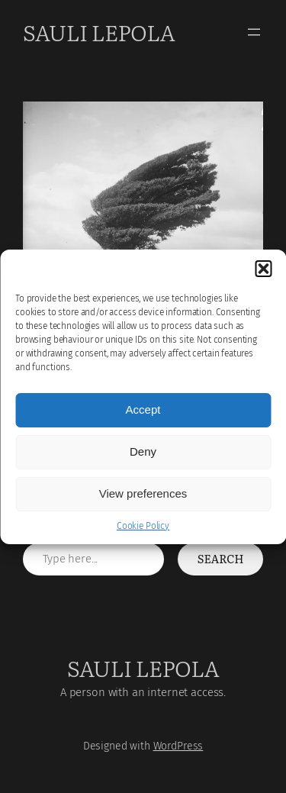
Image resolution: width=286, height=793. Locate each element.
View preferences (143, 493)
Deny (143, 451)
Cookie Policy (143, 526)
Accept (143, 409)
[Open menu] (254, 32)
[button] (263, 268)
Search (221, 558)
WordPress (178, 746)
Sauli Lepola (99, 31)
